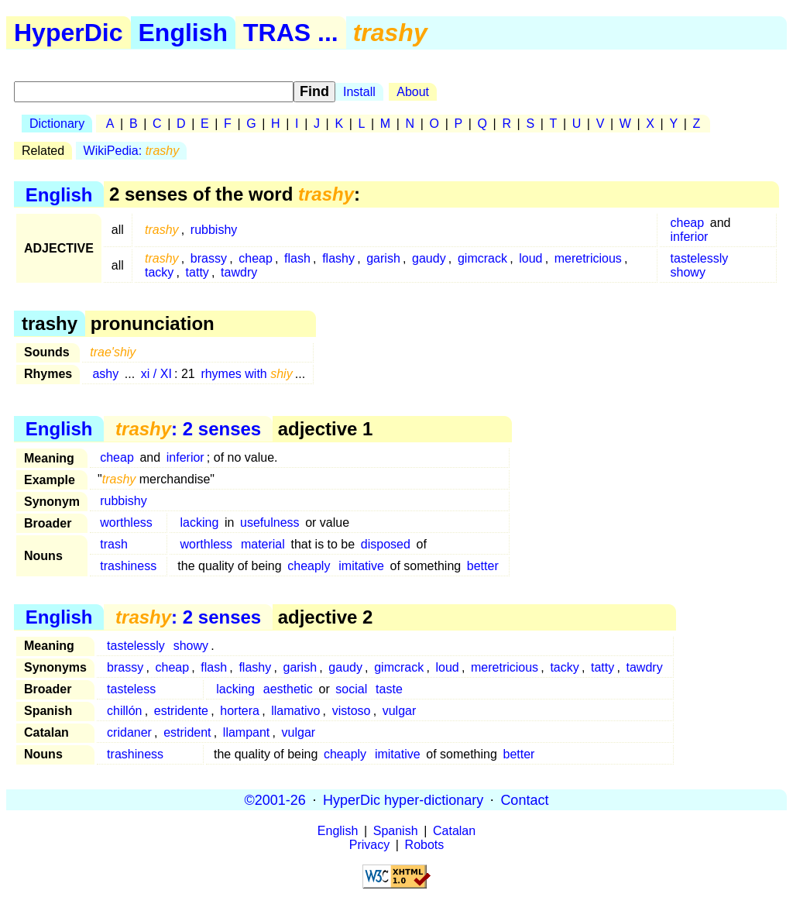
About (412, 91)
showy (688, 272)
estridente (181, 710)
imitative (361, 565)
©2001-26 (275, 799)
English (183, 32)
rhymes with (246, 373)
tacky (159, 272)
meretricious (588, 258)
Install (359, 91)
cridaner (129, 732)
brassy (209, 258)
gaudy (429, 258)
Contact (524, 799)
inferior (690, 236)
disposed (385, 544)
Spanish (395, 830)
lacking (199, 522)
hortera (239, 710)
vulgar (400, 710)
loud (530, 258)
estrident (187, 732)
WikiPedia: (132, 150)
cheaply (308, 565)
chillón (124, 710)
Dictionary (56, 123)
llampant (246, 732)
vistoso (351, 710)
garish (383, 258)
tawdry (239, 272)
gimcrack (482, 258)
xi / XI (156, 373)
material (263, 544)
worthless (126, 522)
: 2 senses (188, 428)
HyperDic (68, 32)
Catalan (454, 830)
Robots (425, 844)
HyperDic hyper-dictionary (403, 799)
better (483, 565)
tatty (197, 272)
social (351, 689)
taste (389, 689)
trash (114, 544)
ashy (105, 373)
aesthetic (288, 689)
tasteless (131, 689)
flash (297, 258)
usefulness (270, 522)
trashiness (128, 565)
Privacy (369, 844)
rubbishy (214, 229)
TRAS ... (290, 32)
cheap (688, 222)
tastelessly (700, 258)
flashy (338, 258)
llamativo (295, 710)
